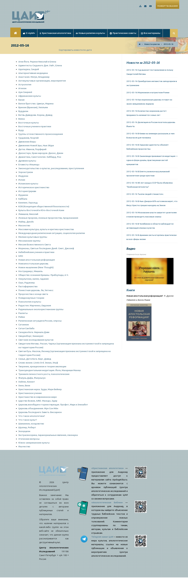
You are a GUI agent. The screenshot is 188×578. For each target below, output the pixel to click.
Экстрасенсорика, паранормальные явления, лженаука (48, 435)
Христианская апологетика (55, 33)
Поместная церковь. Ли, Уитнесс (35, 290)
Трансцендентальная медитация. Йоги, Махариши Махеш (49, 370)
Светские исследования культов (35, 340)
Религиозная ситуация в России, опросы (40, 320)
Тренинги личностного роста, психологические (43, 374)
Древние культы (27, 160)
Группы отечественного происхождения (40, 134)
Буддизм (23, 111)
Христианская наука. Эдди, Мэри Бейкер (40, 389)
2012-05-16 (168, 44)
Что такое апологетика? (31, 416)
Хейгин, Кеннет (26, 381)
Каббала (22, 199)
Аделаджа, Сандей (28, 69)
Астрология (24, 84)
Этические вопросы (29, 439)
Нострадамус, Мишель (30, 271)
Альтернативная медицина (33, 73)
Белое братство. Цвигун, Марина (35, 103)
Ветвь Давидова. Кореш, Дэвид (35, 115)
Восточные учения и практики (34, 126)
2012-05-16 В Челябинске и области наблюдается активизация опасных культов (149, 226)
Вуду (21, 130)
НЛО (20, 256)
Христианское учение (30, 393)
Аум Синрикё (25, 92)
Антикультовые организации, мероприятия (42, 80)
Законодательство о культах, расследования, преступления (51, 168)
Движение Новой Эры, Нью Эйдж (36, 145)
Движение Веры (27, 141)
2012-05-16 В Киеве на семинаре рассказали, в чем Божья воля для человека (150, 135)
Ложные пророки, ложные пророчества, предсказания (48, 218)
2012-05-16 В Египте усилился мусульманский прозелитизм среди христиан (148, 173)
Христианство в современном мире (37, 397)
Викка (21, 119)
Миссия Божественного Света (34, 244)
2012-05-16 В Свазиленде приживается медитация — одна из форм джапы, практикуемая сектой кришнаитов (152, 160)
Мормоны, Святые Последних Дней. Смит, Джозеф (46, 248)
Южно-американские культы (34, 442)
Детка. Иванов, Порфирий (32, 149)
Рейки (21, 317)
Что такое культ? (27, 420)
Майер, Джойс (26, 221)
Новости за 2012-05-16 (143, 62)
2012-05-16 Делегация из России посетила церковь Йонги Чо (150, 124)
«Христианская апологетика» (108, 468)
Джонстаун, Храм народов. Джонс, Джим (40, 153)
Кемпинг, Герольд (28, 202)
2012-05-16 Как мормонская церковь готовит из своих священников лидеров (149, 101)
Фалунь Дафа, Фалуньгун (32, 378)
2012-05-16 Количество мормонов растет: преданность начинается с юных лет (146, 113)
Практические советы (123, 33)
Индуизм (23, 176)
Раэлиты (23, 313)
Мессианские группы (29, 240)
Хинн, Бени (24, 385)
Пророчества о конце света (33, 294)
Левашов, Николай (28, 214)
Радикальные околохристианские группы (40, 309)
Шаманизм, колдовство (31, 423)
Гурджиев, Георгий (28, 138)
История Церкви (27, 191)
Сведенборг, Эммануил (30, 336)
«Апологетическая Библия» (107, 502)
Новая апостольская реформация (36, 260)
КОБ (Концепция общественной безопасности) (43, 206)
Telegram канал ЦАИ (103, 537)
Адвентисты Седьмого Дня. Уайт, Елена (40, 65)
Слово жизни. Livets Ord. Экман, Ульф (38, 362)
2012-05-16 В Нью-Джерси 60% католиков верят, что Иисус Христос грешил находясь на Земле (151, 203)
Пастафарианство (28, 286)
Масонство (24, 225)
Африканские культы (29, 96)
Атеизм (22, 88)
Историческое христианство (33, 187)
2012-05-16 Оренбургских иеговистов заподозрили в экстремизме (151, 83)
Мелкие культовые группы (32, 237)
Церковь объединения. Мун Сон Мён (38, 408)
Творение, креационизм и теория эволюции (42, 366)
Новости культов (152, 44)
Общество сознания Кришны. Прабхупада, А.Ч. (43, 275)
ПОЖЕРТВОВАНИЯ (167, 6)
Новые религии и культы (90, 33)
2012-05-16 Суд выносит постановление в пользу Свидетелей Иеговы (149, 72)
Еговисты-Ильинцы (28, 164)
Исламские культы (28, 183)
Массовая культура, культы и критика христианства (46, 229)
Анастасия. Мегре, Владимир (33, 77)
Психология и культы (29, 301)
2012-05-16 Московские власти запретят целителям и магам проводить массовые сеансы (151, 214)
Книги (130, 290)
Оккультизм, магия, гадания (33, 279)
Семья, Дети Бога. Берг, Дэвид (34, 359)
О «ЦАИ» (29, 33)
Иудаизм (23, 195)
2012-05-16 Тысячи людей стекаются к (144, 194)
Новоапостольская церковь (33, 263)
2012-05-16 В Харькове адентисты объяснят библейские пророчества (147, 147)
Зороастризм (25, 172)
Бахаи (21, 99)
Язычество (24, 446)
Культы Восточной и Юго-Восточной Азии (41, 210)
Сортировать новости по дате (75, 50)
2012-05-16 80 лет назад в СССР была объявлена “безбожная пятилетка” (149, 185)
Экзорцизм (24, 431)
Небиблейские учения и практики (36, 252)
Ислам (21, 179)
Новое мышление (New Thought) (36, 267)
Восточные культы (28, 122)
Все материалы (150, 33)
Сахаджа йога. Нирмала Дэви (33, 332)
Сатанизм (23, 324)
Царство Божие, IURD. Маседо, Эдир (37, 400)
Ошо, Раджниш (26, 282)
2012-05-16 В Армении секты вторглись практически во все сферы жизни (151, 237)
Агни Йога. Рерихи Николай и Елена (37, 61)
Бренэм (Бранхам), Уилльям (33, 107)
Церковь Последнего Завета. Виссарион (40, 412)
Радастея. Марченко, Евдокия (34, 305)
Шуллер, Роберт (27, 427)
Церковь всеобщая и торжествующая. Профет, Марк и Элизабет (53, 404)
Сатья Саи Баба (26, 328)
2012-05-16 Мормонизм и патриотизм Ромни (147, 92)
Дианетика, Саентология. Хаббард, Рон (39, 157)
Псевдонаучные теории (31, 298)
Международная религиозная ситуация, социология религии (51, 233)
